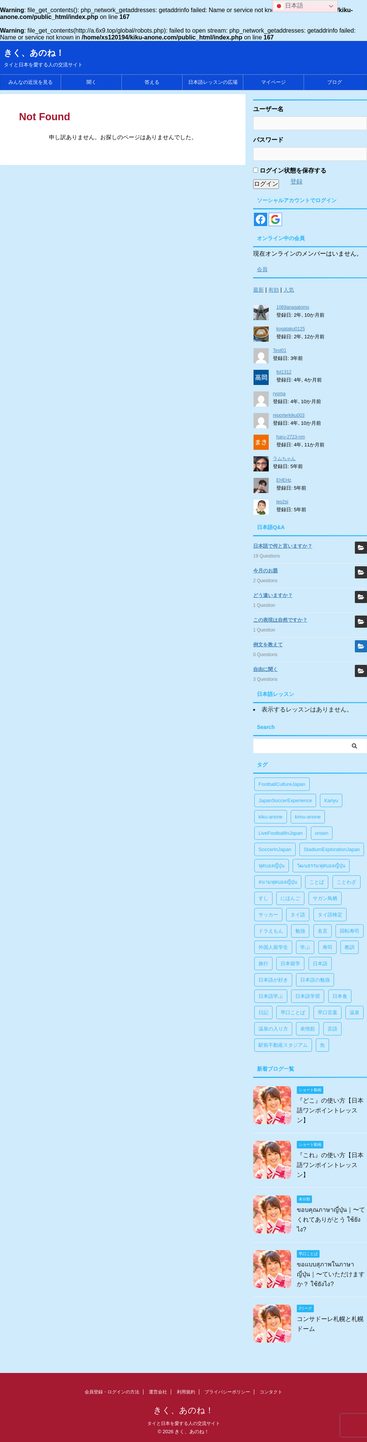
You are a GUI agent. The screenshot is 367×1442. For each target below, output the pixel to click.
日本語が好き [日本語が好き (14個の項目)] (273, 980)
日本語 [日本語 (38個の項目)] (320, 963)
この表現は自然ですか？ (280, 620)
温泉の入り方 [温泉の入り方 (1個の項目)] (273, 1029)
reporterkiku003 (288, 415)
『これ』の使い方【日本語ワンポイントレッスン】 (330, 1165)
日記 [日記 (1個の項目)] (263, 1012)
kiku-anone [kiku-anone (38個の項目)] (270, 817)
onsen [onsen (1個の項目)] (321, 833)
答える (152, 82)
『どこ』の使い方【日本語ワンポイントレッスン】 (330, 1110)
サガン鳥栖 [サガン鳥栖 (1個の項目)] (325, 898)
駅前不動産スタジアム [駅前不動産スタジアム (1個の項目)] (283, 1045)
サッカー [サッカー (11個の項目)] (268, 914)
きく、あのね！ (34, 53)
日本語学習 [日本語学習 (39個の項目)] (307, 996)
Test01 (279, 350)
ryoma (279, 393)
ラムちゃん (284, 458)
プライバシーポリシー (227, 1392)
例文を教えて (268, 644)
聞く (91, 82)
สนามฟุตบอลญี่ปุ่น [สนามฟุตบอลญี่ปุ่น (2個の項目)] (277, 882)
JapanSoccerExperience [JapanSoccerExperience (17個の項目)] (285, 800)
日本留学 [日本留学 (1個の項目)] (290, 963)
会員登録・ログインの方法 (112, 1392)
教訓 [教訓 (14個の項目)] (349, 947)
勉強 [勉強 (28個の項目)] (300, 931)
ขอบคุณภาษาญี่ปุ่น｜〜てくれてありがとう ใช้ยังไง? (331, 1219)
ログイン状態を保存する (289, 170)
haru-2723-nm (290, 437)
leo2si (282, 501)
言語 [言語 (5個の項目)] (332, 1029)
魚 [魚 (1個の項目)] (322, 1045)
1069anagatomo (292, 307)
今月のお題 (265, 570)
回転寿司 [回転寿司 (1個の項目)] (349, 931)
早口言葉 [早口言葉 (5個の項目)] (327, 1012)
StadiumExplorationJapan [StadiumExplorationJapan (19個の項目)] (332, 849)
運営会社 (158, 1392)
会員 (262, 269)
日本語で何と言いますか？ (282, 546)
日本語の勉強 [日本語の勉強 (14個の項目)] (315, 980)
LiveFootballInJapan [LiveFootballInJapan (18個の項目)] (280, 833)
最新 (258, 290)
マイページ (273, 82)
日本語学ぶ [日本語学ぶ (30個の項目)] (270, 996)
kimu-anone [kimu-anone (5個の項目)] (308, 817)
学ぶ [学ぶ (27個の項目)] (305, 947)
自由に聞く (265, 669)
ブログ (334, 82)
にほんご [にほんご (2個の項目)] (290, 898)
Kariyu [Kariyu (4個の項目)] (331, 800)
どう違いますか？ (273, 595)
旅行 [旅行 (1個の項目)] (263, 963)
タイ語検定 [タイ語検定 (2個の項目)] (330, 914)
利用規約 (186, 1392)
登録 (296, 181)
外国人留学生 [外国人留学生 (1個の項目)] (273, 947)
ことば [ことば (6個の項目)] (316, 882)
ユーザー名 (268, 109)
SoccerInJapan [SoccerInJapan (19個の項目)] (274, 849)
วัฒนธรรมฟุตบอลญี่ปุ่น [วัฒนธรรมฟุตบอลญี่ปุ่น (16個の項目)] (321, 866)
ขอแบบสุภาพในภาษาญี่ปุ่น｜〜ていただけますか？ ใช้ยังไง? (331, 1274)
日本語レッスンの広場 (213, 82)
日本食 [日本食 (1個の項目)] (339, 996)
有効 (273, 290)
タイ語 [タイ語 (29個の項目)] (297, 914)
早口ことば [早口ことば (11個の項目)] (292, 1012)
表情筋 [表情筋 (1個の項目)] (307, 1029)
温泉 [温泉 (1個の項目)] (354, 1012)
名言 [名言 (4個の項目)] (323, 931)
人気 (289, 290)
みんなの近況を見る (30, 82)
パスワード (268, 140)
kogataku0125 (290, 328)
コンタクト (271, 1392)
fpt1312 (283, 372)
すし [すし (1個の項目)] (263, 898)
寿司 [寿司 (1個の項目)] (327, 947)
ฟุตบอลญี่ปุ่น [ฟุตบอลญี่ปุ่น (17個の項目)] (271, 866)
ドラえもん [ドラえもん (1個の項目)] (270, 931)
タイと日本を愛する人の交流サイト (183, 1423)
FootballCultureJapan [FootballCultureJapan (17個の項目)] (282, 784)
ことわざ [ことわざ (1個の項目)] (346, 882)
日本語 (288, 6)
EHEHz (283, 480)
